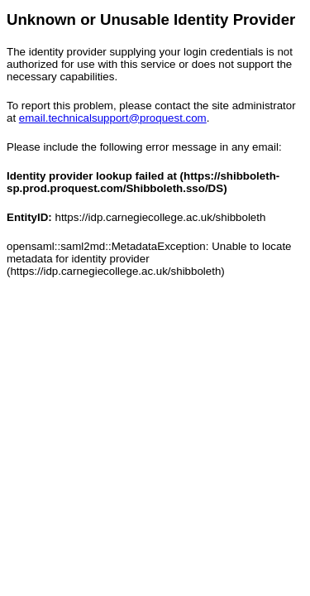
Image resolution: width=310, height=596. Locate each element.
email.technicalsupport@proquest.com (113, 118)
